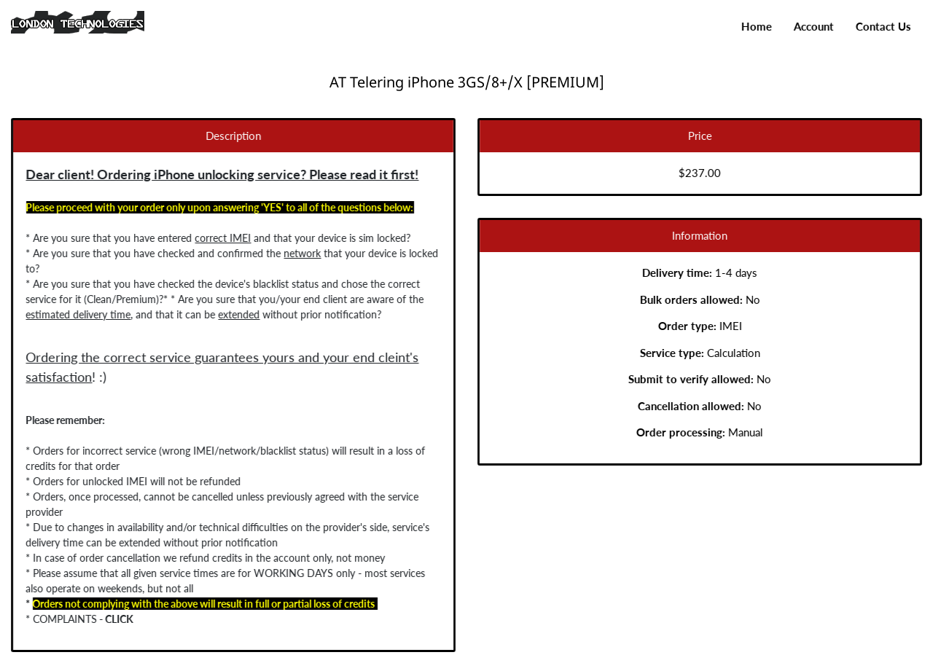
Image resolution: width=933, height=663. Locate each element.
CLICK (117, 619)
